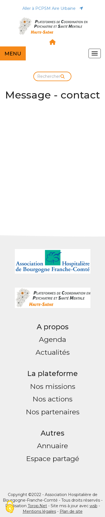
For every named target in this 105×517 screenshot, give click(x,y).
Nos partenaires (53, 412)
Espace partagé (52, 458)
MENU (12, 54)
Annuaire (52, 445)
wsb (93, 505)
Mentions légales (39, 511)
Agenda (52, 339)
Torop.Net (37, 505)
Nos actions (52, 399)
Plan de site (71, 511)
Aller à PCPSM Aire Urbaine (52, 8)
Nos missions (52, 386)
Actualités (53, 352)
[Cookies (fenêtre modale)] (10, 507)
